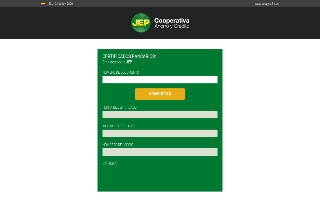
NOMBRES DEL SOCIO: (118, 144)
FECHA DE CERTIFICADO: (119, 107)
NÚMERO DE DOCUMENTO (120, 72)
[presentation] (140, 177)
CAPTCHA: (109, 163)
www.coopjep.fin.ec (267, 3)
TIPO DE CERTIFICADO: (118, 125)
